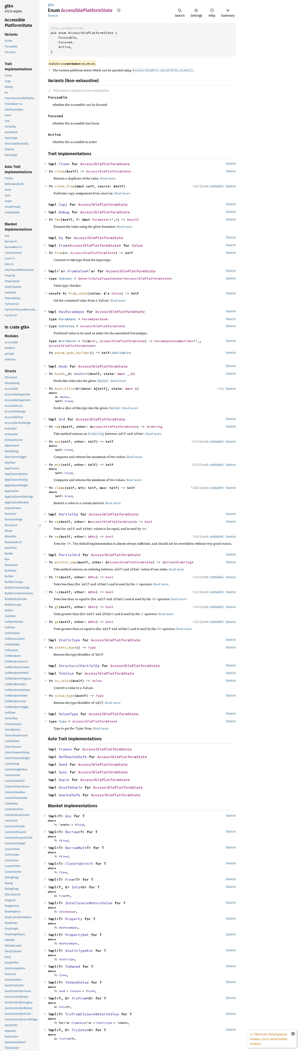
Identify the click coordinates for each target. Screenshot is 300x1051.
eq (57, 522)
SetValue (66, 326)
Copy (63, 204)
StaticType (69, 640)
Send (63, 764)
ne (57, 536)
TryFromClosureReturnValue (92, 1014)
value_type (64, 696)
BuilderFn (67, 341)
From (63, 245)
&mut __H (125, 374)
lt (57, 577)
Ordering (154, 427)
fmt (58, 219)
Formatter (101, 219)
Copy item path (119, 10)
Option (168, 562)
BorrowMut (74, 847)
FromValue (77, 271)
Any (68, 816)
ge (57, 622)
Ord (62, 419)
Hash (63, 366)
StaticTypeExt (79, 950)
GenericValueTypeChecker (100, 278)
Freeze (65, 749)
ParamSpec (67, 319)
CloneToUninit (79, 863)
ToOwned (72, 966)
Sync (63, 772)
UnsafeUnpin (70, 787)
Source (53, 15)
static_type (65, 647)
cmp (58, 427)
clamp (60, 488)
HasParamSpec (71, 311)
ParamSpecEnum (95, 319)
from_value (78, 293)
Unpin (64, 779)
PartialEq (68, 514)
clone (60, 171)
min (58, 465)
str (93, 341)
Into (76, 887)
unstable (216, 186)
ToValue (66, 673)
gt (57, 607)
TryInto (79, 1030)
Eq (61, 238)
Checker (65, 278)
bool (149, 522)
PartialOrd (69, 555)
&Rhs (92, 536)
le (57, 592)
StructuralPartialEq (79, 665)
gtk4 (51, 5)
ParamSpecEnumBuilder (174, 341)
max (58, 441)
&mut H (131, 389)
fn (84, 341)
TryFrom (79, 998)
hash (59, 374)
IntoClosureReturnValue (88, 903)
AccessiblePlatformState (105, 164)
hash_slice (64, 389)
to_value (62, 681)
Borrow (71, 832)
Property (73, 919)
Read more (108, 178)
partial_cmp (65, 562)
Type (92, 647)
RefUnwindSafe (73, 757)
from (59, 253)
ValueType (68, 714)
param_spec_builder (72, 353)
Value (137, 245)
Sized (68, 401)
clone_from (64, 186)
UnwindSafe (69, 795)
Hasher (80, 374)
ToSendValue (77, 982)
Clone (64, 164)
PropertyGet (77, 934)
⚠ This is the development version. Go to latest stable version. (268, 1039)
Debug (64, 212)
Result (133, 219)
